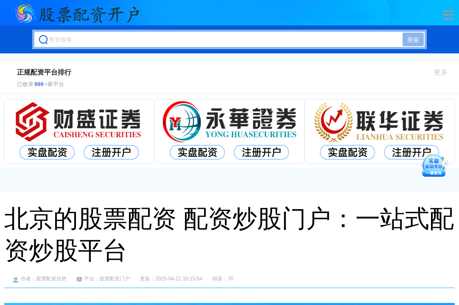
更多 (444, 72)
